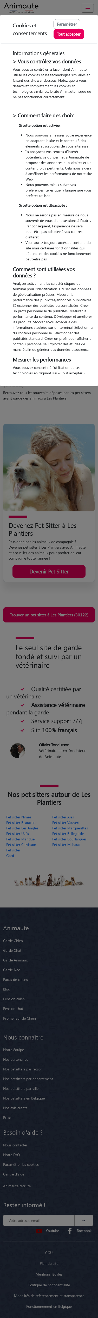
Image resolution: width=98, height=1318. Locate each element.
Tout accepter (69, 34)
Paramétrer (67, 24)
